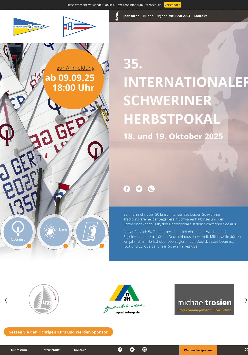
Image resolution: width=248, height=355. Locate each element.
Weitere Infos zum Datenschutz (139, 5)
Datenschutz (50, 350)
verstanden (172, 5)
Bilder (148, 16)
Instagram (145, 349)
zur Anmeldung (76, 67)
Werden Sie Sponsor (198, 350)
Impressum (19, 350)
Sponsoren (131, 16)
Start (116, 16)
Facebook (121, 349)
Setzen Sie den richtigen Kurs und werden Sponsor (58, 332)
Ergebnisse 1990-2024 (173, 16)
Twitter (133, 349)
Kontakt (200, 16)
